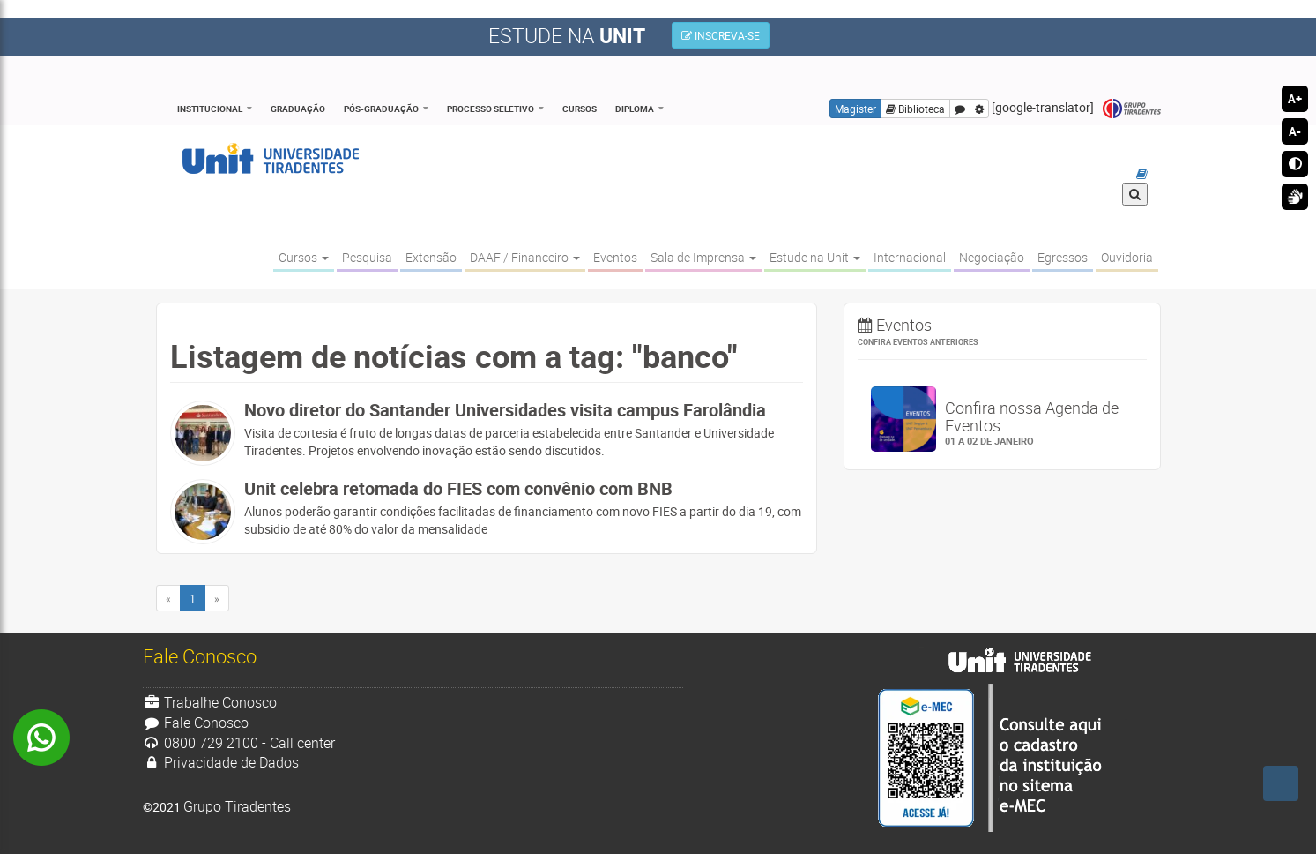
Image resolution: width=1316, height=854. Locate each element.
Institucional (209, 108)
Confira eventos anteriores (918, 342)
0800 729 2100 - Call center (239, 743)
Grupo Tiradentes (1132, 109)
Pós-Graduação (381, 108)
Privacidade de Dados (221, 762)
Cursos (579, 108)
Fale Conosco (196, 722)
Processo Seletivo (490, 108)
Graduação (298, 108)
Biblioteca (915, 108)
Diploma (634, 108)
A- (1295, 131)
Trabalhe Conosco (210, 702)
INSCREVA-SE (720, 35)
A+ (1295, 99)
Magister (855, 108)
